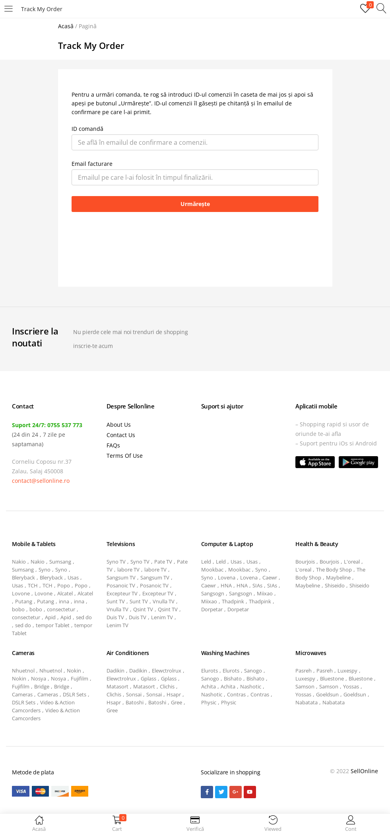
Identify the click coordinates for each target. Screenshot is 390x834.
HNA (226, 585)
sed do (84, 617)
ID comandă (87, 128)
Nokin (74, 670)
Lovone (21, 593)
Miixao (265, 593)
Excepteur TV (122, 593)
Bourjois (305, 561)
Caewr (269, 577)
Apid (50, 617)
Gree (176, 702)
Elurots (209, 670)
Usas (73, 577)
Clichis (167, 686)
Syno (44, 569)
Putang (23, 601)
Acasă (66, 26)
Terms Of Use (125, 455)
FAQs (113, 445)
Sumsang (60, 561)
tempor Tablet (53, 625)
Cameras (22, 694)
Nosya (38, 678)
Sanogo (253, 670)
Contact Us (121, 435)
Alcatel (65, 593)
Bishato (233, 678)
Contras (236, 694)
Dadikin (115, 670)
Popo (63, 585)
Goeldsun (327, 694)
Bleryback (23, 577)
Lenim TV (162, 617)
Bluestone (332, 678)
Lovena (226, 577)
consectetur (61, 609)
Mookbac (212, 569)
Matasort (117, 686)
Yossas (351, 686)
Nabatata (306, 702)
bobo (18, 609)
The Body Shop (334, 569)
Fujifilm (79, 678)
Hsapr (174, 694)
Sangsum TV (121, 577)
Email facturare (92, 163)
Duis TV (115, 617)
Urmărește (195, 204)
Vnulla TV (164, 601)
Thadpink (233, 601)
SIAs (257, 585)
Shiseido (335, 585)
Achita (208, 686)
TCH (33, 585)
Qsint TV (143, 609)
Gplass (148, 678)
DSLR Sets (74, 694)
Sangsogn (212, 593)
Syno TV (116, 561)
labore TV (128, 569)
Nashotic (250, 686)
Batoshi (135, 702)
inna (64, 601)
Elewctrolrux (166, 670)
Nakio (19, 561)
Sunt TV (116, 601)
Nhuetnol (23, 670)
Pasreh (303, 670)
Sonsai (134, 694)
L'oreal (352, 561)
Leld (206, 561)
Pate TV (163, 561)
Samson (304, 686)
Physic (208, 702)
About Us (119, 424)
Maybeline (338, 577)
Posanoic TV (121, 585)
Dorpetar (212, 609)
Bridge (41, 686)
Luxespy (347, 670)
